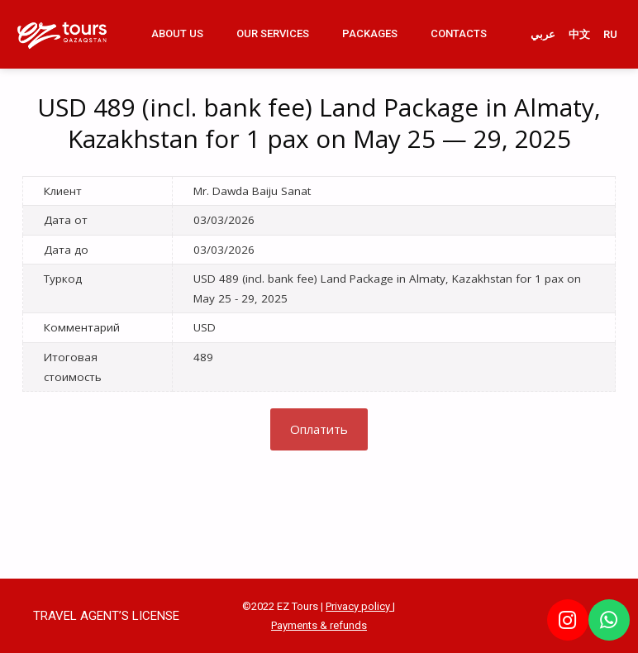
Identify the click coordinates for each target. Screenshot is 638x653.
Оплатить (319, 429)
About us (177, 33)
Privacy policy (359, 606)
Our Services (272, 33)
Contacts (459, 33)
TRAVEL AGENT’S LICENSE (106, 615)
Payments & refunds (319, 625)
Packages (370, 33)
